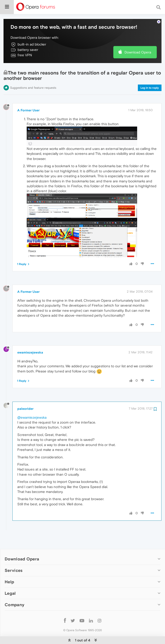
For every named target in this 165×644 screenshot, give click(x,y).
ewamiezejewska (30, 338)
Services (13, 556)
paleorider (25, 394)
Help (9, 567)
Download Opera (138, 38)
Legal (10, 579)
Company (14, 590)
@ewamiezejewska (32, 403)
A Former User (28, 96)
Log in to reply (149, 73)
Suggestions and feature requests (33, 73)
